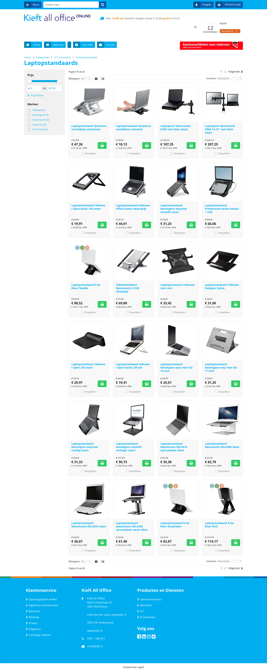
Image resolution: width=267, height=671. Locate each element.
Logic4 (140, 667)
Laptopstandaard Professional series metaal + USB (221, 209)
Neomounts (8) (40, 119)
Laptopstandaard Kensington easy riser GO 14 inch (176, 367)
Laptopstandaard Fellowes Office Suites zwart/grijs (133, 207)
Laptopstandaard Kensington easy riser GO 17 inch (221, 367)
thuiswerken (146, 617)
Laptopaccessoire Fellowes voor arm (177, 286)
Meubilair (144, 605)
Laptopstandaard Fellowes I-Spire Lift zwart (88, 365)
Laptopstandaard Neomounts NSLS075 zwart (88, 524)
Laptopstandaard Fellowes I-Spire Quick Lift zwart (88, 207)
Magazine (33, 629)
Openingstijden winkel (41, 599)
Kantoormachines (149, 599)
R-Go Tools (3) (40, 129)
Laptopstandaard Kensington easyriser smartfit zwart (173, 209)
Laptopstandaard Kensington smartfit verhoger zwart (129, 447)
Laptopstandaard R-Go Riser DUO (219, 524)
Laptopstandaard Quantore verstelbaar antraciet (133, 127)
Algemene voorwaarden (42, 605)
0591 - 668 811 (96, 638)
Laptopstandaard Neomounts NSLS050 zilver (222, 445)
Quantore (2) (39, 124)
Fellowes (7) (38, 110)
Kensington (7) (40, 115)
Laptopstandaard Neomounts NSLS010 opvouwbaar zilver (173, 447)
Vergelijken (90, 153)
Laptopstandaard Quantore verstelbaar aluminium (88, 127)
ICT (140, 611)
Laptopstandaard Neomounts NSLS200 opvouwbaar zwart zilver (132, 526)
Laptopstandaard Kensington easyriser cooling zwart (84, 447)
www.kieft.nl (95, 630)
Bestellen (33, 611)
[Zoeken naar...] (102, 4)
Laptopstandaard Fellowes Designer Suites (222, 286)
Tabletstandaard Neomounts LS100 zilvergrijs (127, 288)
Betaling (32, 617)
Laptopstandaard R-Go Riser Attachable (174, 524)
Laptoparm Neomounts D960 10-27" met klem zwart (220, 129)
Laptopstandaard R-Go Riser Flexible (85, 286)
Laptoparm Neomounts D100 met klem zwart (175, 127)
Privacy (31, 623)
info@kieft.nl (95, 646)
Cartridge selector (38, 635)
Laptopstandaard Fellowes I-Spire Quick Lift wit (133, 365)
